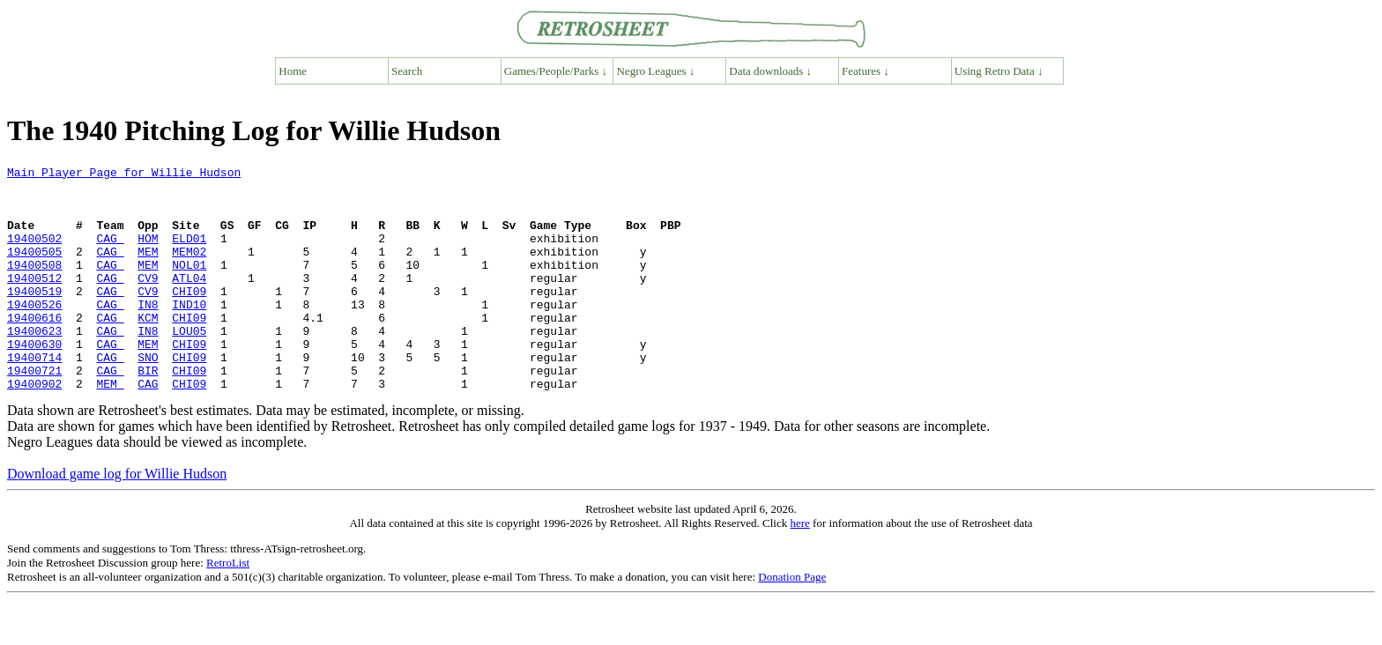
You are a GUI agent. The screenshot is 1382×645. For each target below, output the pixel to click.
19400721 (34, 412)
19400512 (34, 301)
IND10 (189, 333)
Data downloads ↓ (770, 71)
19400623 (34, 365)
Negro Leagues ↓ (656, 71)
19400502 (34, 254)
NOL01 (189, 285)
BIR (147, 412)
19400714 (34, 396)
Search (406, 71)
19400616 (34, 349)
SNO (147, 396)
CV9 (147, 301)
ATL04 (189, 301)
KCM (147, 349)
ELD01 (189, 254)
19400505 (34, 270)
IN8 (147, 333)
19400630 (34, 381)
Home (293, 71)
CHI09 (189, 317)
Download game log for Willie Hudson (117, 518)
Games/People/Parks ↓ (555, 71)
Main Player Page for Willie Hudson (124, 174)
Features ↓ (865, 71)
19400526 (34, 333)
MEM (147, 270)
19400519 (34, 317)
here (799, 568)
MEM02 (189, 270)
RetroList (227, 607)
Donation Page (792, 621)
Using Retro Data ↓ (999, 71)
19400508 (34, 285)
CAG (109, 254)
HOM (147, 254)
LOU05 (189, 365)
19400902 (34, 428)
